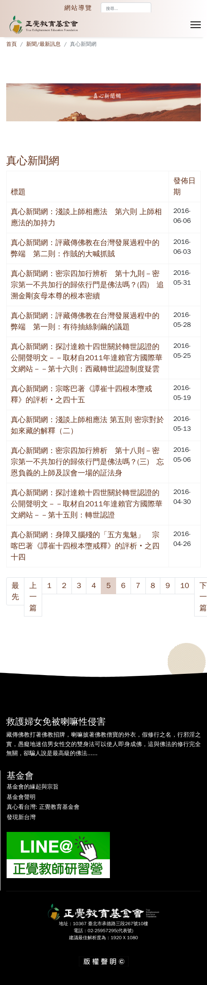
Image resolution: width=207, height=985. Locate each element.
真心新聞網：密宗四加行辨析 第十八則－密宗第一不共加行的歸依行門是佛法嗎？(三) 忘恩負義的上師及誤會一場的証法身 (87, 461)
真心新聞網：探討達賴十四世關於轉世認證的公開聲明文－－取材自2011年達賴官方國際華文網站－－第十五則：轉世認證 (86, 504)
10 (184, 585)
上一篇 (33, 596)
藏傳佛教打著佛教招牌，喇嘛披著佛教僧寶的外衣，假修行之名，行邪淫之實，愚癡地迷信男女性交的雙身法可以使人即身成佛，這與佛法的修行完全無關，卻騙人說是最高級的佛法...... (103, 744)
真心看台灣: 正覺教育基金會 (43, 807)
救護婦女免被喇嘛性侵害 (56, 722)
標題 (18, 191)
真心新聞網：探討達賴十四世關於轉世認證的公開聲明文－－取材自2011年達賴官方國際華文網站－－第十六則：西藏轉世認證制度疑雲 (86, 357)
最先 (15, 591)
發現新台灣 (21, 817)
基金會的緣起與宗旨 (33, 787)
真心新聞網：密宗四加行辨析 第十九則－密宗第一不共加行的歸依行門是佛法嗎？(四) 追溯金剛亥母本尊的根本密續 (87, 284)
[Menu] (195, 24)
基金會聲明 (21, 797)
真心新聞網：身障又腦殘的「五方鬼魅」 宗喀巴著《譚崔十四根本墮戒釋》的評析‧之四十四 (85, 546)
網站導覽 (78, 8)
